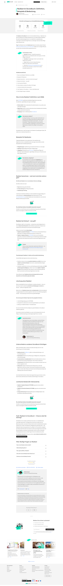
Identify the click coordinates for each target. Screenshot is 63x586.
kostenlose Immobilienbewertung (34, 65)
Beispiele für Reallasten (21, 77)
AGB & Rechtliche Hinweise (36, 566)
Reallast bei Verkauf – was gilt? (23, 81)
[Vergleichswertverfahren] (13, 550)
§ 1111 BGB (32, 231)
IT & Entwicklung (22, 570)
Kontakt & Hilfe (21, 566)
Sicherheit (33, 571)
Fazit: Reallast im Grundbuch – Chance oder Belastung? (28, 89)
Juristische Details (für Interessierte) (24, 87)
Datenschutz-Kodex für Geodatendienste (37, 570)
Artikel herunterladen (21, 467)
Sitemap (8, 569)
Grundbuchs (34, 111)
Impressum (8, 571)
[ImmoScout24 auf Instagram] (35, 581)
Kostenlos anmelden (50, 529)
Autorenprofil (22, 488)
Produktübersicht (47, 566)
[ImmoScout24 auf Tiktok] (38, 581)
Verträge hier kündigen (23, 569)
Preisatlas (21, 571)
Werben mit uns (47, 573)
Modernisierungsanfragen (48, 572)
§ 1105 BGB (20, 100)
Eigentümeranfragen (47, 569)
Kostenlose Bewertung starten (31, 213)
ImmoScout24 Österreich (23, 572)
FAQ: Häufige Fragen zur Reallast (23, 91)
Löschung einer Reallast (22, 83)
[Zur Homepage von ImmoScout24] (10, 2)
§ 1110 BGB (31, 235)
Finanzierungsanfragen (48, 570)
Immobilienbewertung (20, 197)
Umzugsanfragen (47, 571)
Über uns (8, 566)
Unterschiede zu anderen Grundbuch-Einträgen (26, 85)
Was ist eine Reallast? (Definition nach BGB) (25, 75)
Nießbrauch (27, 352)
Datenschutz (34, 569)
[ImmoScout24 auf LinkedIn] (40, 581)
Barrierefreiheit (9, 570)
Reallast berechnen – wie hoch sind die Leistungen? (27, 79)
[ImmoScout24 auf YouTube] (37, 581)
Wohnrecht (31, 150)
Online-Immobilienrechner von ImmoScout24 (25, 46)
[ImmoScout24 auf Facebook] (33, 581)
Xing (28, 488)
